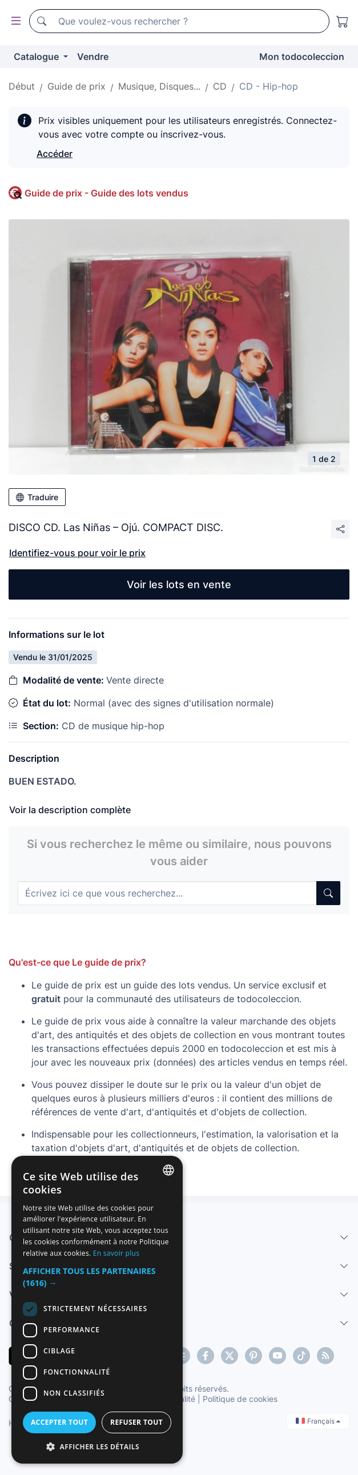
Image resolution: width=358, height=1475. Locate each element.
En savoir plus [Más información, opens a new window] (116, 1253)
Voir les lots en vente (179, 584)
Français (318, 1421)
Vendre (92, 56)
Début (22, 86)
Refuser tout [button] (136, 1422)
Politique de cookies (240, 1399)
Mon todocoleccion (301, 56)
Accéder (55, 153)
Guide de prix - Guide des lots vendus (106, 193)
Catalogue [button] (37, 56)
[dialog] (97, 1310)
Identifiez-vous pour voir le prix (77, 552)
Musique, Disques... (159, 86)
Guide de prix (76, 86)
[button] (97, 1277)
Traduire (37, 497)
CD (220, 86)
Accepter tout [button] (59, 1422)
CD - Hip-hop (268, 86)
